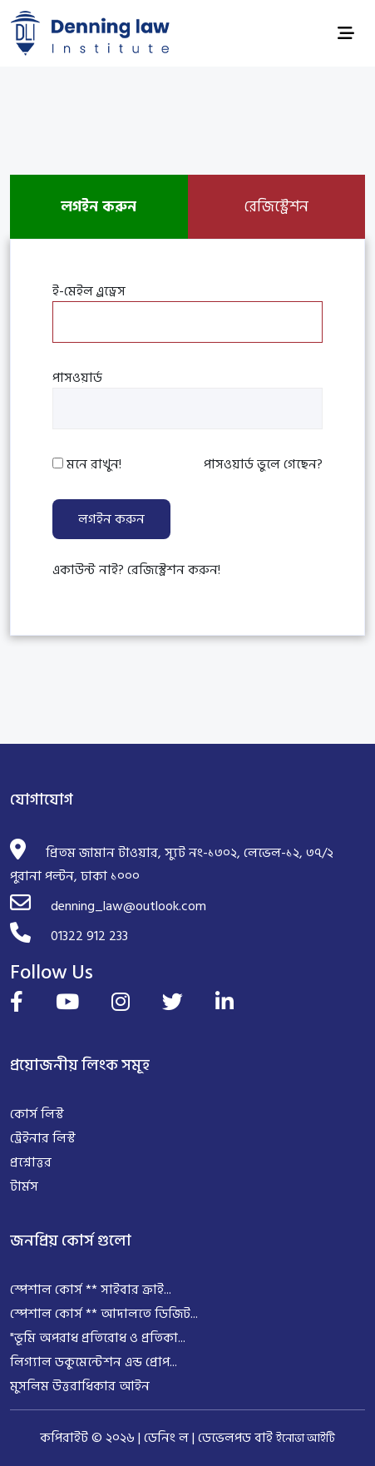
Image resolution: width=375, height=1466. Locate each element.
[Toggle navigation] (346, 34)
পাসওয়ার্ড (77, 378)
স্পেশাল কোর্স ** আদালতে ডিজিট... (104, 1314)
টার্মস (24, 1186)
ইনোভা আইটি (305, 1438)
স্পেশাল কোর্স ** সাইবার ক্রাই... (90, 1289)
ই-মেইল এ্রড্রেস (89, 291)
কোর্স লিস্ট (37, 1114)
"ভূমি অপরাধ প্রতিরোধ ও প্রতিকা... (97, 1338)
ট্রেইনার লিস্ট (43, 1138)
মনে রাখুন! (94, 464)
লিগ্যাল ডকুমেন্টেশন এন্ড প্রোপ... (93, 1362)
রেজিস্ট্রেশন (276, 207)
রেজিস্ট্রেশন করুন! (173, 570)
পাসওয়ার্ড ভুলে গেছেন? (263, 464)
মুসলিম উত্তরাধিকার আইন (80, 1386)
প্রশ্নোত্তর (31, 1162)
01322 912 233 (89, 936)
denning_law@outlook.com (128, 906)
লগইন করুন (111, 519)
